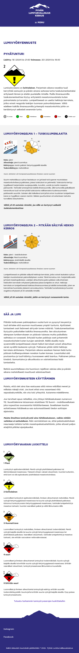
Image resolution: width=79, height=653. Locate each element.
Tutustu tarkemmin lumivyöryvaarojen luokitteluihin (39, 601)
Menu (41, 22)
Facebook (9, 637)
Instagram (9, 629)
